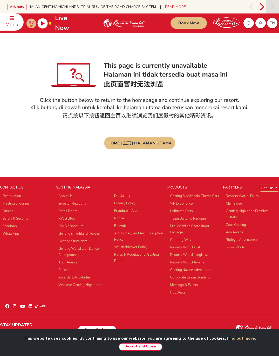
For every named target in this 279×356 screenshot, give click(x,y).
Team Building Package (188, 218)
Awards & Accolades (74, 277)
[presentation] (252, 6)
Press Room (67, 211)
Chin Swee (234, 203)
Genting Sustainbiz (72, 241)
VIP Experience (181, 203)
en (272, 23)
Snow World (235, 247)
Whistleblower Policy (130, 247)
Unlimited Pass (181, 211)
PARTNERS (232, 187)
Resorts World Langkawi (189, 255)
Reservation (12, 196)
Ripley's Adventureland (244, 240)
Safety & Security (15, 218)
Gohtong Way (180, 240)
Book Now (188, 23)
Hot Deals (178, 292)
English (267, 188)
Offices (8, 211)
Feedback (10, 226)
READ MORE (175, 6)
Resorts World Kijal (185, 247)
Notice (119, 218)
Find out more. (241, 338)
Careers (64, 270)
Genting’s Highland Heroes (79, 233)
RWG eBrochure (71, 226)
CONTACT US (12, 187)
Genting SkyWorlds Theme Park (194, 196)
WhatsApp (11, 233)
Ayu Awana (234, 232)
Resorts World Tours (242, 196)
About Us (65, 196)
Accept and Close (140, 346)
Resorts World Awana (187, 262)
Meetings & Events (184, 285)
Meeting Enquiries (16, 203)
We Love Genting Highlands (79, 285)
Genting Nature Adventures (190, 270)
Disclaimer (122, 195)
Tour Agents (68, 262)
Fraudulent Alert (126, 210)
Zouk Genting (236, 224)
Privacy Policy (124, 203)
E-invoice (121, 226)
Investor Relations (72, 203)
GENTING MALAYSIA (73, 187)
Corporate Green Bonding (190, 277)
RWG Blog (66, 218)
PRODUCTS (177, 187)
